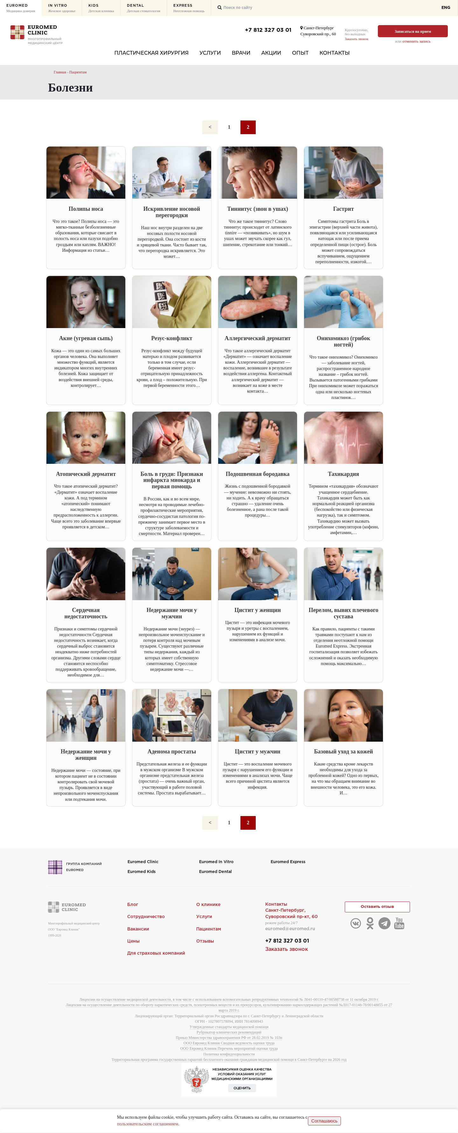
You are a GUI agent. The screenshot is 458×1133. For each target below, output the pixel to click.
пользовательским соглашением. (147, 1124)
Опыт (300, 53)
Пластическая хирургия (151, 53)
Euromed (20, 8)
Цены (133, 942)
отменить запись (416, 41)
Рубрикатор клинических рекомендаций (229, 1033)
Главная (60, 72)
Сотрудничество (146, 917)
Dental (143, 8)
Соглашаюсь (324, 1121)
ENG (445, 8)
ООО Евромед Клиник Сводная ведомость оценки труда (229, 1044)
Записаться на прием (413, 31)
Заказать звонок (356, 39)
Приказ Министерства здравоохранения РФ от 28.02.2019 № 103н (229, 1038)
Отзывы (205, 942)
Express (189, 8)
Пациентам (79, 72)
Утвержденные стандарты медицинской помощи (229, 1028)
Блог (132, 905)
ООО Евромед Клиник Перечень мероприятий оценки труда (229, 1049)
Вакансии (138, 929)
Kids (101, 8)
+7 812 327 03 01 (268, 30)
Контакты (335, 53)
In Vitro (61, 8)
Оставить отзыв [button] (377, 907)
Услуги (210, 53)
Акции (271, 53)
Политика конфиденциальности (229, 1055)
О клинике (208, 905)
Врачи (241, 53)
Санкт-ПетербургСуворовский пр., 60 (318, 30)
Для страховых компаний (156, 954)
